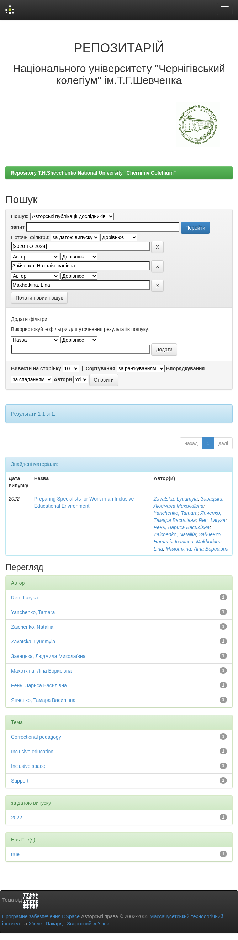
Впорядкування (185, 368)
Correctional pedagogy (36, 737)
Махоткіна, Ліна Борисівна (197, 549)
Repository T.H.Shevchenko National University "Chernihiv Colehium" (93, 173)
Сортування (100, 368)
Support (19, 781)
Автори (63, 379)
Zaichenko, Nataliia (175, 534)
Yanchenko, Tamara (176, 513)
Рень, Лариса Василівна (182, 527)
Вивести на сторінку (36, 368)
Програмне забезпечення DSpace (41, 916)
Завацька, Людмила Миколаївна (48, 656)
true (15, 854)
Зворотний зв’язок (88, 923)
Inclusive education (32, 751)
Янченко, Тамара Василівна (43, 700)
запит (18, 227)
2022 (16, 817)
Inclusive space (28, 766)
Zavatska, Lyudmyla (176, 499)
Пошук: (20, 216)
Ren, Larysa (212, 520)
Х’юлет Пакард (45, 923)
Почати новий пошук (39, 298)
